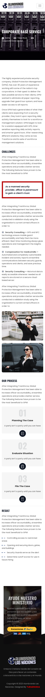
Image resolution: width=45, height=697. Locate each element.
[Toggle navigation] (39, 5)
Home (7, 38)
